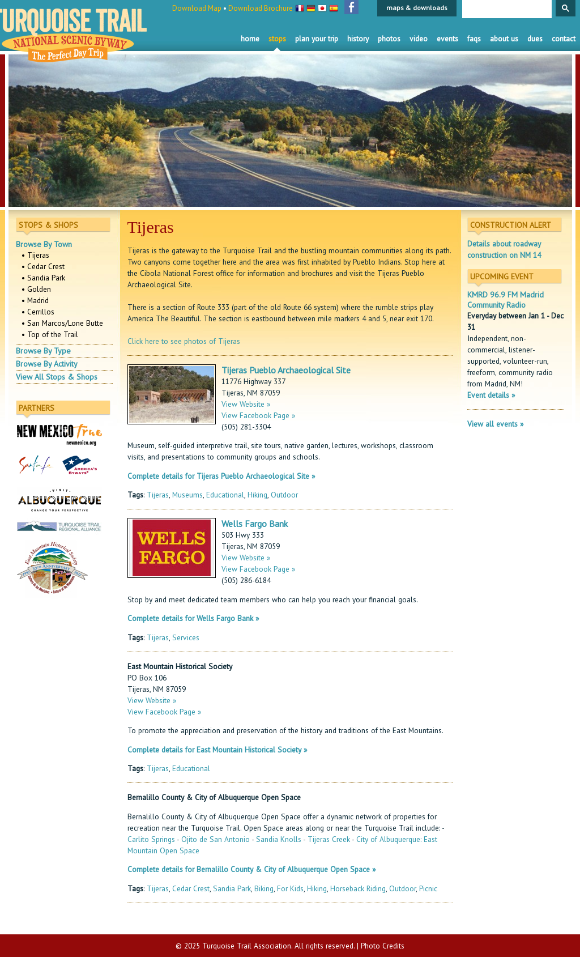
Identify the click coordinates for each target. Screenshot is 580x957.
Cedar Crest (191, 888)
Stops (277, 38)
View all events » (495, 424)
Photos (389, 38)
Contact (563, 38)
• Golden (36, 289)
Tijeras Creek (329, 839)
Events (447, 38)
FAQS (474, 38)
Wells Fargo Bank (254, 523)
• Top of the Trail (50, 334)
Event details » (491, 395)
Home (250, 38)
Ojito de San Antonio (215, 839)
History (358, 38)
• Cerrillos (38, 312)
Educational (225, 495)
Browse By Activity (47, 364)
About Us (504, 38)
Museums (187, 495)
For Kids (290, 888)
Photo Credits (382, 946)
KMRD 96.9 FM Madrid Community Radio (505, 300)
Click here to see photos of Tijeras (183, 341)
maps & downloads (416, 7)
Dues (535, 38)
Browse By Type (43, 351)
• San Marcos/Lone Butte (62, 323)
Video (419, 38)
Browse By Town (44, 244)
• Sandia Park (43, 278)
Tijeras (158, 495)
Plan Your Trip (316, 38)
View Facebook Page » (258, 415)
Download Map (196, 8)
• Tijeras (35, 255)
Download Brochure (260, 8)
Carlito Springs (151, 839)
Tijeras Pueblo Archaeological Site (286, 370)
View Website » (245, 404)
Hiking (257, 495)
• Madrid (35, 300)
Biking (264, 888)
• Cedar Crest (43, 266)
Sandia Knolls (278, 839)
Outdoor (284, 495)
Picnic (428, 888)
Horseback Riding (358, 888)
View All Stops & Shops (56, 377)
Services (185, 637)
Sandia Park (232, 888)
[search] (505, 9)
